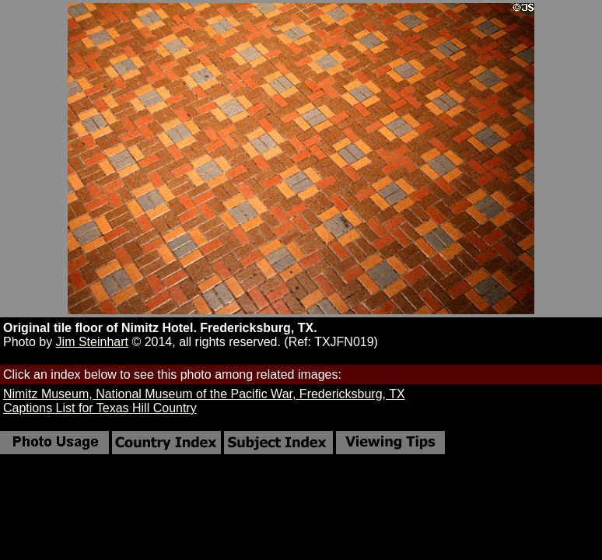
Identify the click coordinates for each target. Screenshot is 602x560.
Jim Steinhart (92, 341)
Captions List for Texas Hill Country (100, 408)
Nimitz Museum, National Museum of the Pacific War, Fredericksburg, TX (204, 394)
